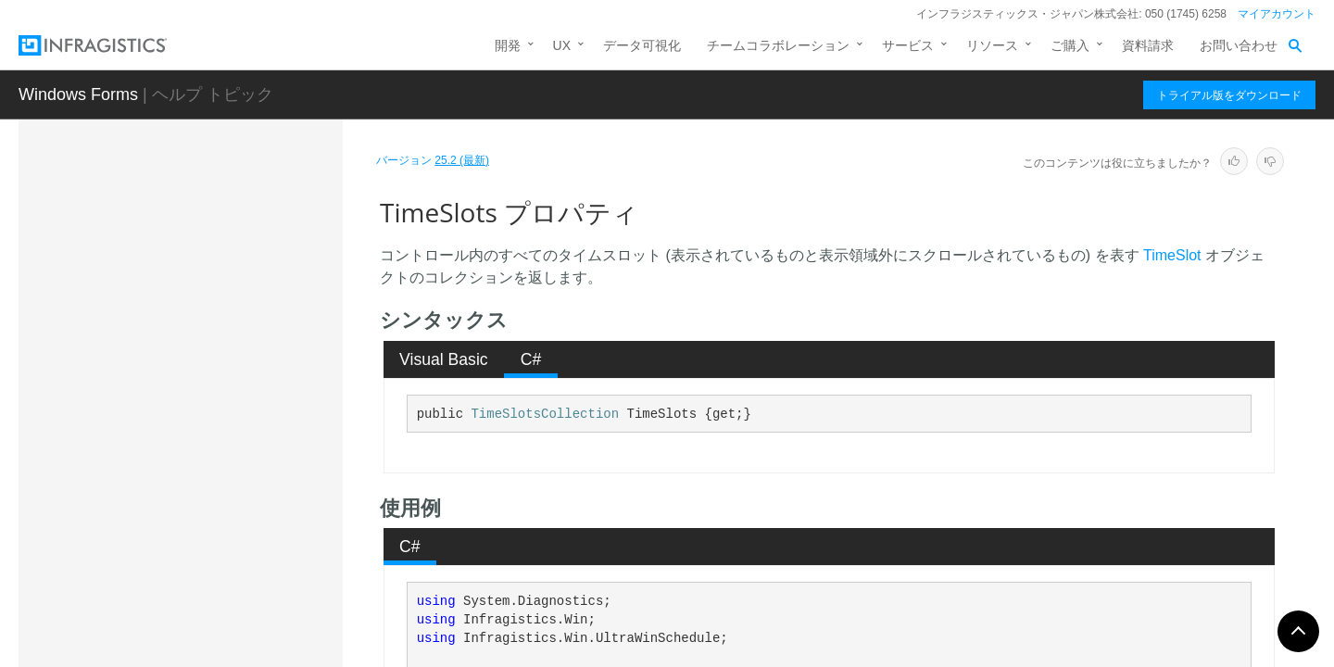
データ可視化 (642, 45)
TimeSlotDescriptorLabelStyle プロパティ (243, 328)
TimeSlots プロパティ (221, 453)
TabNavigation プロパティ (231, 235)
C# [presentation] (531, 359)
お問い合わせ (1238, 45)
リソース (992, 45)
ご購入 (1070, 45)
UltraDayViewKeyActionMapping (215, 646)
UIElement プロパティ (220, 485)
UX (562, 45)
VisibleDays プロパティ (224, 517)
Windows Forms (78, 94)
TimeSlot (1172, 255)
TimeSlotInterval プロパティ (237, 420)
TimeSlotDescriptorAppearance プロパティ (247, 277)
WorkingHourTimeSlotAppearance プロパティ (247, 559)
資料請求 (1148, 45)
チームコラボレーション (778, 45)
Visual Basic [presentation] (443, 359)
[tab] (444, 359)
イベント (165, 607)
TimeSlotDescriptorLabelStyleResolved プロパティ (245, 379)
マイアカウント (1276, 13)
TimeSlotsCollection (545, 414)
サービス (908, 45)
